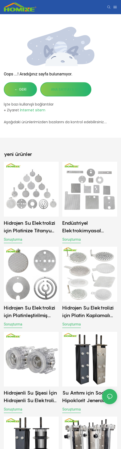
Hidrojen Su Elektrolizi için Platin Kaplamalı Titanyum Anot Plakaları (88, 312)
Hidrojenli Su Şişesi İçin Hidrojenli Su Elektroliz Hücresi (30, 397)
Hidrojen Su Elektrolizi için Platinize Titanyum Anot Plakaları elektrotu (30, 227)
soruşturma (13, 239)
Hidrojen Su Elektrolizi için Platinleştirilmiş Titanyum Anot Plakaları (29, 312)
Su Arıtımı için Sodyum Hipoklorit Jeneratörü (88, 396)
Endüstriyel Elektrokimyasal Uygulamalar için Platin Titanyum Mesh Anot (89, 227)
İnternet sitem (32, 110)
